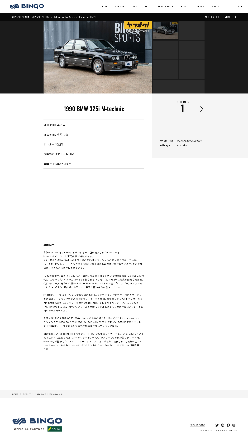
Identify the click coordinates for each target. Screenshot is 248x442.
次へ (202, 109)
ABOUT (200, 6)
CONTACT (217, 6)
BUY (135, 6)
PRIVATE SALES (165, 6)
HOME (104, 6)
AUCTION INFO (212, 17)
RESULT (185, 6)
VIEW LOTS (230, 17)
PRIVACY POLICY (193, 428)
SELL (147, 6)
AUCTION (119, 6)
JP (240, 6)
